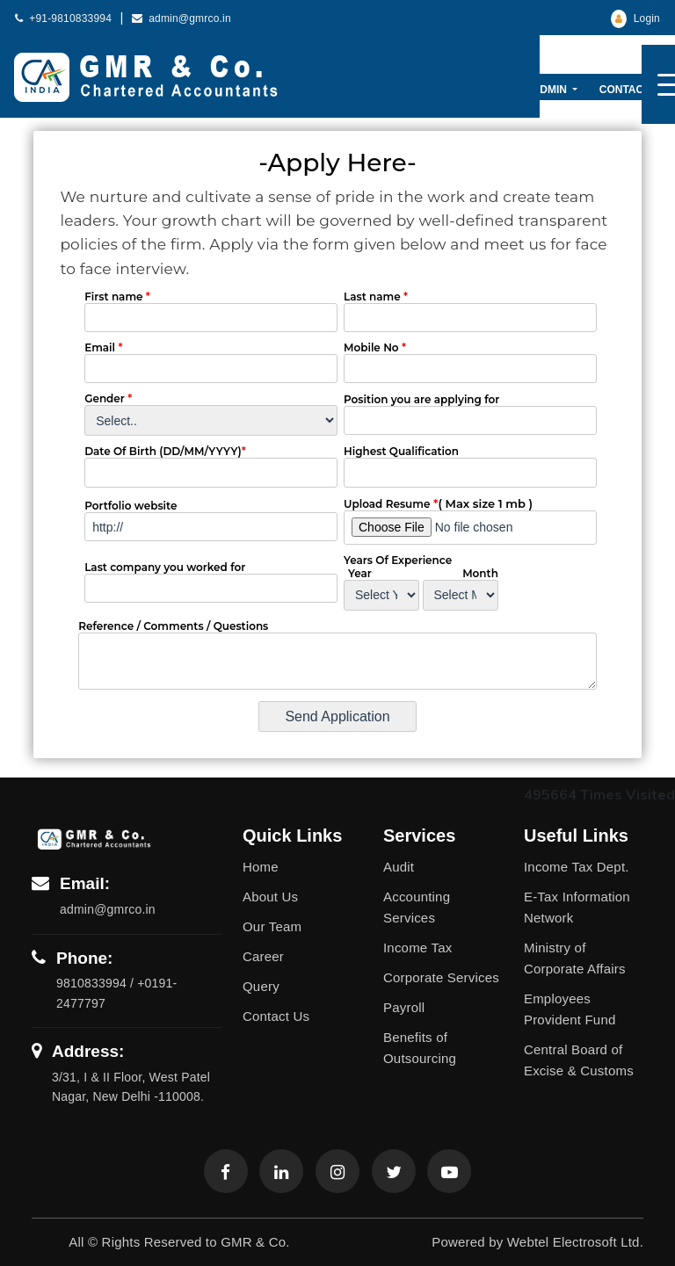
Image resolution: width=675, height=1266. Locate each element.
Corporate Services (441, 977)
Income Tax (417, 947)
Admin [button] (551, 89)
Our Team (272, 926)
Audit (398, 866)
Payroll (404, 1007)
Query (261, 986)
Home (261, 866)
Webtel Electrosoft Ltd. (575, 1241)
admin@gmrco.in (181, 18)
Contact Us (633, 89)
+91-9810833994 (63, 18)
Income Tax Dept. (576, 866)
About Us (270, 896)
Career (263, 956)
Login (635, 18)
